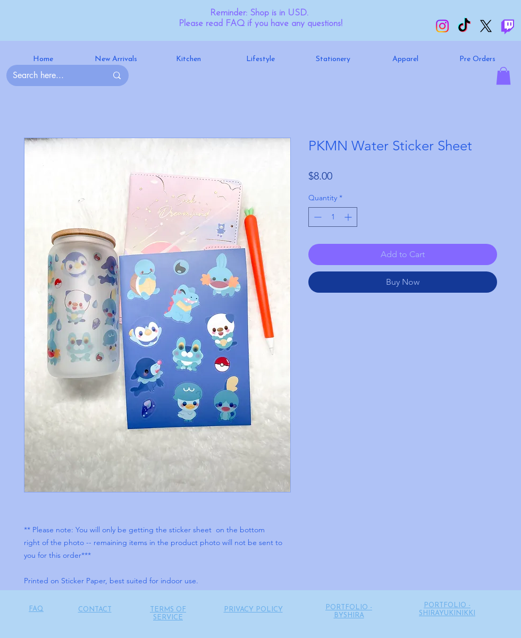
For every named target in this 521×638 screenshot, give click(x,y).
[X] (485, 26)
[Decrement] (316, 217)
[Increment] (349, 217)
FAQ (36, 609)
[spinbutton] (332, 217)
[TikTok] (464, 26)
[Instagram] (442, 26)
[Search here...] (52, 75)
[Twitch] (507, 26)
